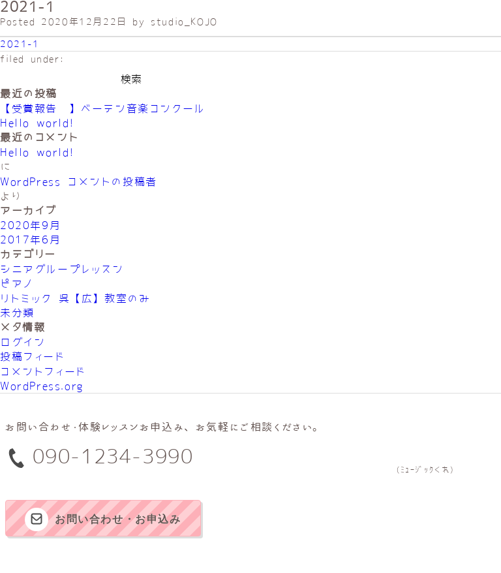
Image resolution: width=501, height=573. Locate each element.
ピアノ (16, 283)
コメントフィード (43, 371)
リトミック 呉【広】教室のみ (75, 298)
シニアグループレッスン (62, 269)
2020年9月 (30, 225)
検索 (131, 79)
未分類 (17, 312)
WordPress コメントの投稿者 (78, 181)
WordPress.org (42, 385)
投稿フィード (32, 356)
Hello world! (37, 122)
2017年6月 (30, 239)
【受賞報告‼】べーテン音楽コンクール (102, 108)
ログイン (22, 342)
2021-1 (20, 43)
